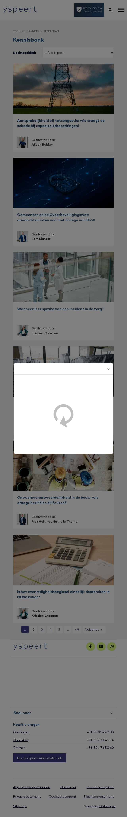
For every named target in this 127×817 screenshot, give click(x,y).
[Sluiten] (108, 368)
